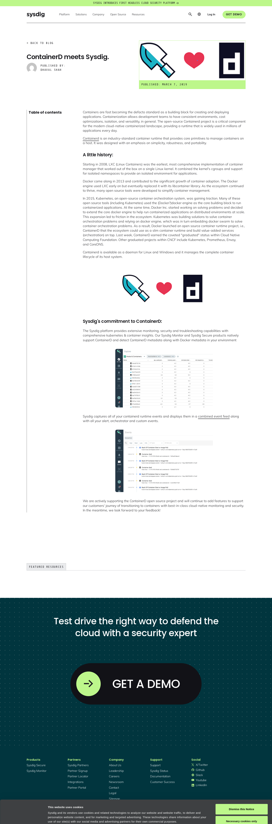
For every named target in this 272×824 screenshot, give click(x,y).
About (124, 806)
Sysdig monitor (37, 771)
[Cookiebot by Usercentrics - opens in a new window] (24, 817)
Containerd (91, 138)
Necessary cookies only (241, 797)
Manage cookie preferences (66, 816)
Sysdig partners (78, 765)
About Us (115, 765)
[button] (64, 15)
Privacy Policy (98, 806)
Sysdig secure (36, 765)
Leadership (116, 771)
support (155, 765)
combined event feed (214, 416)
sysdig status (159, 771)
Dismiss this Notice (241, 785)
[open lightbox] (164, 289)
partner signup (78, 771)
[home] (36, 14)
